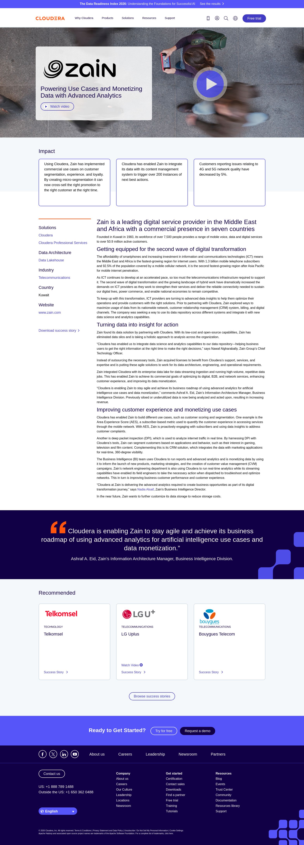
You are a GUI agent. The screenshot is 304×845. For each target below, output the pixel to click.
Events (220, 784)
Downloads (173, 789)
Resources (149, 18)
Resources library (228, 805)
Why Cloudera (84, 18)
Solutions (128, 18)
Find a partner (175, 795)
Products (107, 18)
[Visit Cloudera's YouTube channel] (75, 754)
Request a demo (197, 731)
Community (223, 795)
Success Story (54, 672)
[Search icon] (226, 19)
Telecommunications (54, 278)
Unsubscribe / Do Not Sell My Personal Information (146, 831)
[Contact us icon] (208, 19)
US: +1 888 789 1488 (56, 787)
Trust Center (224, 789)
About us (97, 754)
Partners (218, 754)
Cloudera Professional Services (63, 243)
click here (169, 833)
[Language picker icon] (235, 19)
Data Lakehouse (51, 260)
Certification (174, 778)
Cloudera (46, 235)
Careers (125, 754)
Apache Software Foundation (121, 833)
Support (170, 18)
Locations (123, 800)
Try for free (163, 731)
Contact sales (175, 784)
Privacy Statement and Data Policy (108, 831)
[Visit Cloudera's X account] (53, 754)
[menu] (217, 18)
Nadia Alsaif (145, 489)
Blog (219, 778)
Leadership (155, 754)
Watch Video (132, 665)
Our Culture (124, 789)
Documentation (226, 800)
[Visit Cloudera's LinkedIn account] (64, 754)
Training (171, 805)
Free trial (254, 18)
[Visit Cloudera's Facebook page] (43, 754)
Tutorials (172, 811)
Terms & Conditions (82, 831)
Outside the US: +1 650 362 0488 (66, 792)
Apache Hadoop (46, 833)
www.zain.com (50, 312)
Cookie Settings (176, 831)
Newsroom (188, 754)
